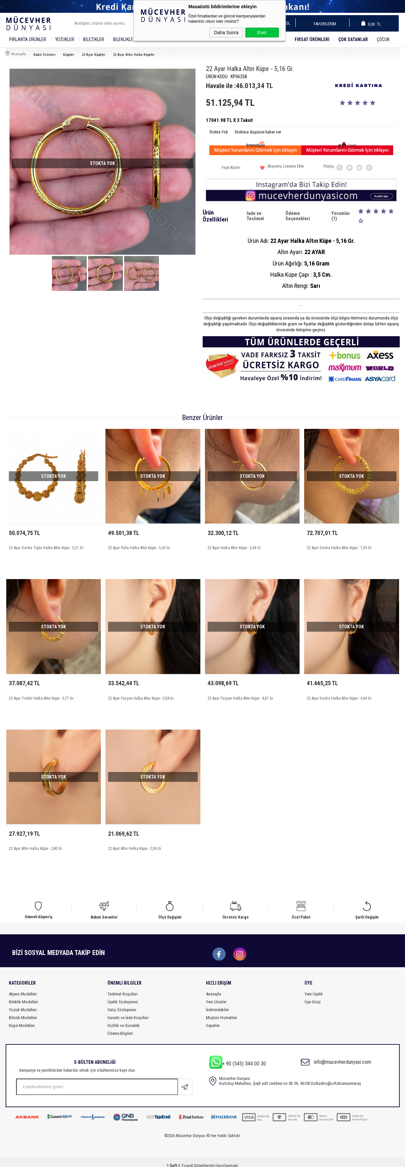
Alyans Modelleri (23, 987)
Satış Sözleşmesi (121, 1002)
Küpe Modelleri (22, 1018)
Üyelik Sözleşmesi (122, 994)
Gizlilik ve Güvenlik (123, 1018)
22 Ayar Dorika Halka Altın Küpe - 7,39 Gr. (339, 548)
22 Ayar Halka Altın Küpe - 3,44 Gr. (234, 548)
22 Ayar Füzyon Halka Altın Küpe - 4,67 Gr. (241, 696)
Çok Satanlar (353, 39)
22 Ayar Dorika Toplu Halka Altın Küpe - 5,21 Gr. (46, 548)
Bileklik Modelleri (23, 994)
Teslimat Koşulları (122, 987)
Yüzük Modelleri (23, 1002)
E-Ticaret (185, 1158)
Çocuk (383, 39)
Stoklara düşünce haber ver (258, 131)
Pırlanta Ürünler (27, 39)
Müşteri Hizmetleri (221, 1010)
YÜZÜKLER (64, 39)
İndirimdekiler (217, 1002)
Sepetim (213, 1018)
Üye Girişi (312, 994)
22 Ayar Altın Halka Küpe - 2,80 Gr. (36, 844)
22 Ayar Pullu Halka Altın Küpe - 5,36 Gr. (139, 548)
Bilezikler (93, 39)
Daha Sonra (226, 32)
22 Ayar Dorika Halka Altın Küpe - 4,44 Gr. (339, 696)
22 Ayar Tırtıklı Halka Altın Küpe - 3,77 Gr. (41, 696)
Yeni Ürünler (216, 994)
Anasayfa (213, 987)
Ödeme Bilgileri (120, 1026)
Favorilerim (323, 24)
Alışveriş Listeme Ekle (282, 169)
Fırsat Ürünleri (312, 39)
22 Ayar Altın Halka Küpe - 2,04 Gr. (135, 844)
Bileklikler (124, 39)
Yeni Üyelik (313, 987)
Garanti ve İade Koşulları (128, 1010)
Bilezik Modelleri (23, 1010)
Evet (261, 32)
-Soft (172, 1158)
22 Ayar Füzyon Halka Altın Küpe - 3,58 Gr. (141, 696)
